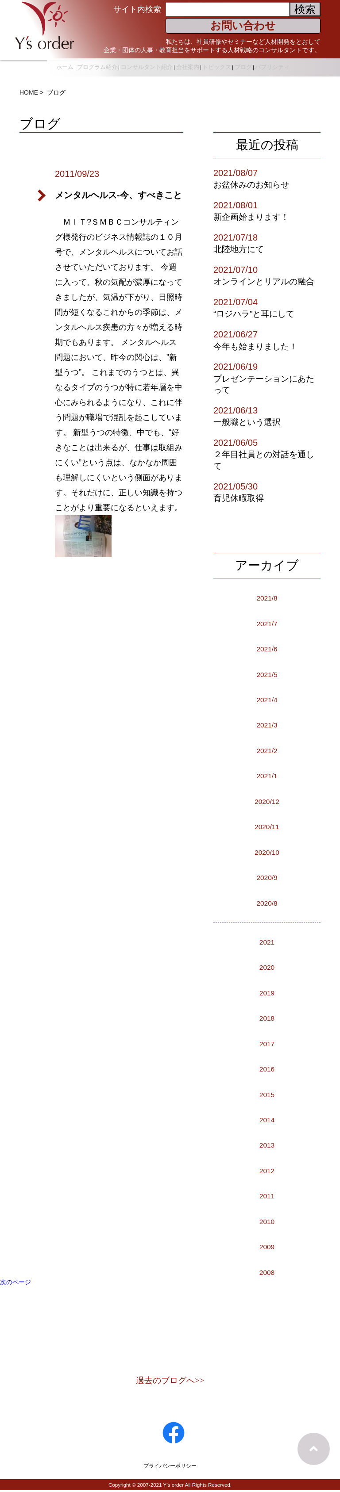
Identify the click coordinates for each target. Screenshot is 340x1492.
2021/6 (266, 648)
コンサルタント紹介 (176, 64)
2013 (267, 1144)
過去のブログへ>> (170, 1381)
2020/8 (266, 902)
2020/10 (267, 852)
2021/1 (266, 775)
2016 (267, 1068)
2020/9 (266, 877)
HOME (28, 92)
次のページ (15, 1281)
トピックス (250, 64)
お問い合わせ (243, 25)
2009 (267, 1246)
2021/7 (266, 623)
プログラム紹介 (124, 64)
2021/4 (266, 699)
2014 (267, 1119)
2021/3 (266, 724)
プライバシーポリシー (170, 1467)
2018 (267, 1017)
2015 (267, 1094)
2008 (267, 1272)
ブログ (278, 64)
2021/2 (266, 750)
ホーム (90, 64)
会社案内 (218, 64)
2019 (267, 992)
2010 (267, 1221)
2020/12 (267, 801)
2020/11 (267, 826)
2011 (267, 1195)
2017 (267, 1043)
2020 (267, 967)
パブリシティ (272, 74)
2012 (267, 1170)
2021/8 (266, 597)
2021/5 (266, 674)
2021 (267, 941)
